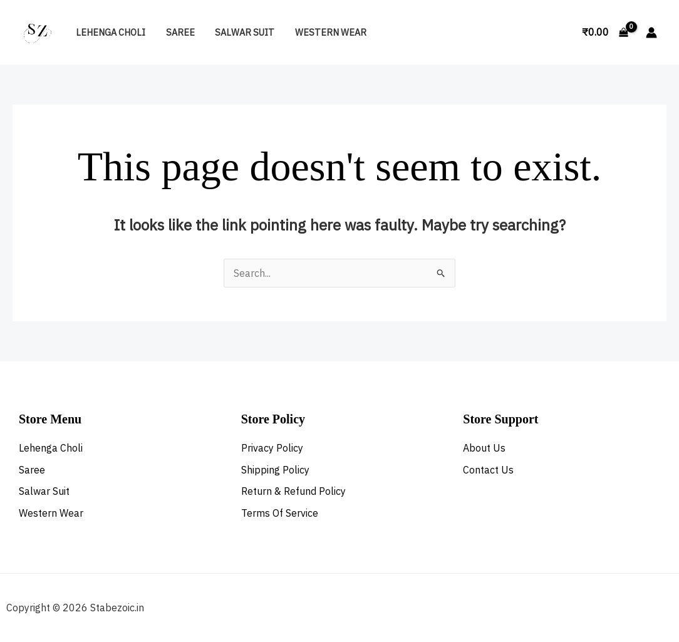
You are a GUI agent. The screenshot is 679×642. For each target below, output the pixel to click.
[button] (558, 32)
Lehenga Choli (109, 32)
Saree (176, 32)
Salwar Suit (239, 32)
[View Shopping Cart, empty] (604, 32)
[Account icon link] (651, 32)
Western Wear (322, 32)
